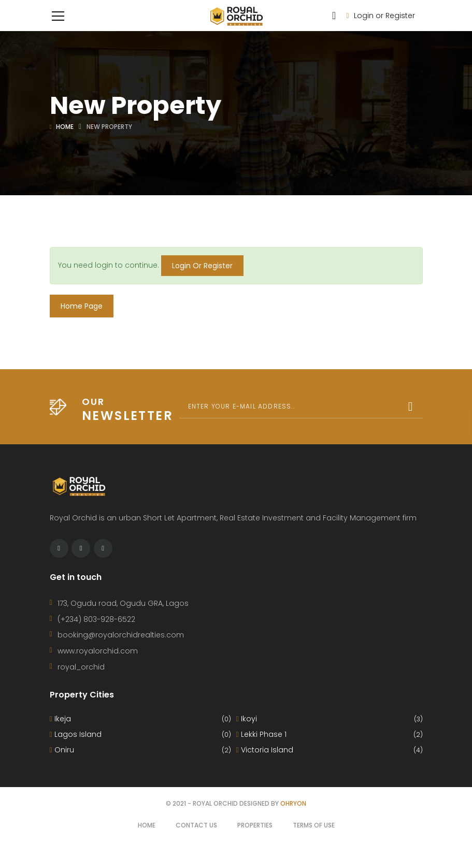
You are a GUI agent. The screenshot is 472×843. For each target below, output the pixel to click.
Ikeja (140, 719)
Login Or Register (202, 265)
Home (65, 126)
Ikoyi (329, 719)
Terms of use (314, 825)
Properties (255, 825)
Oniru (140, 750)
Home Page (82, 306)
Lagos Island (140, 734)
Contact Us (196, 825)
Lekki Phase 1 (329, 734)
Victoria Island (329, 750)
